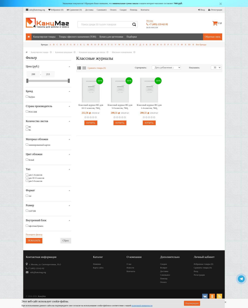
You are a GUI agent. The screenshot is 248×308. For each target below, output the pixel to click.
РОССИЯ (33, 112)
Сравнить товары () (97, 68)
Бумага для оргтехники (111, 36)
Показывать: (192, 67)
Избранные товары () (203, 264)
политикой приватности (142, 305)
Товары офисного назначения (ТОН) (77, 36)
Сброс (66, 240)
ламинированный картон (39, 145)
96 (30, 130)
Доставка (89, 10)
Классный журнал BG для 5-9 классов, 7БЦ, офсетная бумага (120, 107)
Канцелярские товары (44, 36)
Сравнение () (74, 10)
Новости (130, 268)
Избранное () (55, 10)
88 (30, 127)
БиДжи (32, 97)
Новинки (97, 264)
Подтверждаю (192, 303)
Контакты (145, 10)
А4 (30, 196)
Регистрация (215, 10)
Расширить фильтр (34, 234)
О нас (129, 264)
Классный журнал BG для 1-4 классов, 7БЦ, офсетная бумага (149, 107)
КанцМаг (42, 296)
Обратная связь (212, 36)
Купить (90, 123)
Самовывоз (102, 10)
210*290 (32, 211)
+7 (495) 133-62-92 (157, 24)
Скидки (123, 10)
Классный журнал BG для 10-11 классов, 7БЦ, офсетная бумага (91, 107)
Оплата (113, 10)
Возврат (163, 268)
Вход (201, 10)
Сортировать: (141, 67)
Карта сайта (98, 268)
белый (31, 160)
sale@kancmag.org (35, 9)
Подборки (132, 36)
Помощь (133, 10)
